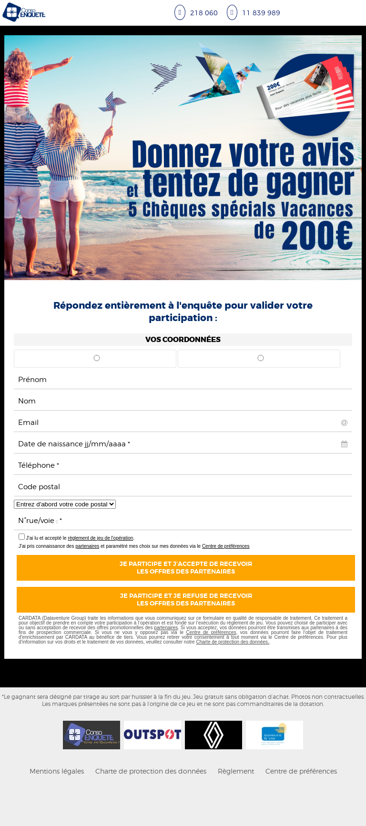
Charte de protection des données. (232, 642)
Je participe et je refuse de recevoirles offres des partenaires (186, 599)
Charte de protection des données (150, 771)
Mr (97, 361)
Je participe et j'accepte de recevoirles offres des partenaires (186, 567)
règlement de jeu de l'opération (100, 538)
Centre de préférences (226, 546)
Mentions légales (57, 771)
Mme (261, 361)
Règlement (236, 771)
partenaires (87, 546)
